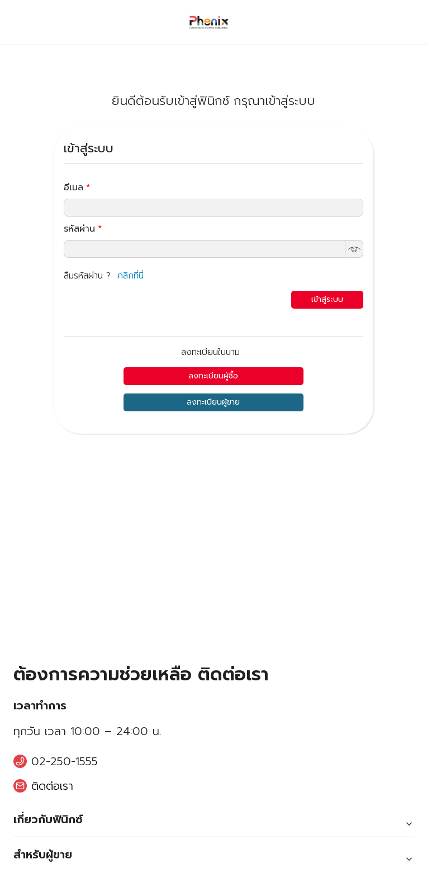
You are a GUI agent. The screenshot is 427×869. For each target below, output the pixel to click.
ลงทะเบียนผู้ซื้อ (213, 376)
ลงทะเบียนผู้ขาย (213, 402)
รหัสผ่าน (83, 229)
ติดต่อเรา (52, 785)
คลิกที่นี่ (130, 275)
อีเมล (77, 187)
